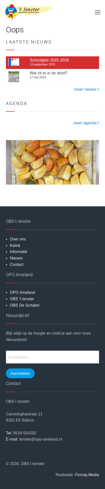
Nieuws (16, 258)
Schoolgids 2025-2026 (49, 60)
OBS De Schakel (24, 305)
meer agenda (86, 123)
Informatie (18, 252)
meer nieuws (86, 89)
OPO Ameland (22, 292)
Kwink (15, 245)
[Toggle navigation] (97, 12)
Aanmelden (20, 373)
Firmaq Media (87, 475)
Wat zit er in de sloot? (48, 73)
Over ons (18, 239)
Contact (16, 264)
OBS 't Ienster (22, 299)
